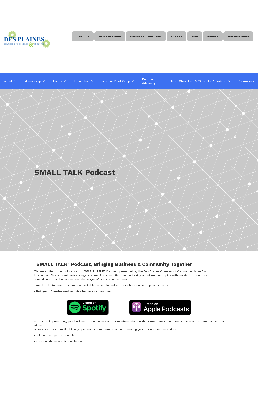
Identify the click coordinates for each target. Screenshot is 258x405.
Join (194, 36)
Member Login (109, 36)
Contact (82, 36)
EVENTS (176, 36)
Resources (246, 81)
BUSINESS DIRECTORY (146, 36)
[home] (27, 39)
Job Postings (238, 36)
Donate (212, 36)
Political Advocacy (149, 81)
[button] (10, 81)
